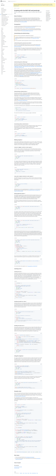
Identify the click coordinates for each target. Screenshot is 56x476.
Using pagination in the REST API (32, 266)
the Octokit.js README (23, 21)
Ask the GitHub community (18, 466)
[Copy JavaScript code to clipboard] (41, 53)
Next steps (17, 455)
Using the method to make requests (23, 147)
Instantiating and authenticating (22, 33)
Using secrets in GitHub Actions (22, 100)
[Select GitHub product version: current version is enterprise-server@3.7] (12, 1)
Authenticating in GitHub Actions (21, 91)
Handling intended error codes (20, 301)
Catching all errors (18, 271)
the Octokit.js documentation (30, 457)
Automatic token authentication (24, 95)
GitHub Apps (21, 75)
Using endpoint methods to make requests (24, 176)
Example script (18, 391)
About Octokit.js (18, 16)
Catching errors (18, 268)
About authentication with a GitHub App (28, 66)
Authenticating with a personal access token (23, 43)
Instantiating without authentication (21, 123)
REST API (2, 5)
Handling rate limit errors (19, 325)
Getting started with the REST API (30, 27)
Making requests (18, 139)
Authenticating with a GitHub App (21, 61)
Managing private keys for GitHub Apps (36, 72)
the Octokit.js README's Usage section (27, 30)
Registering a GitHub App (18, 66)
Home (2, 3)
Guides (18, 8)
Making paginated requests (20, 193)
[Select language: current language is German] (54, 1)
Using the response (19, 356)
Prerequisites (17, 24)
